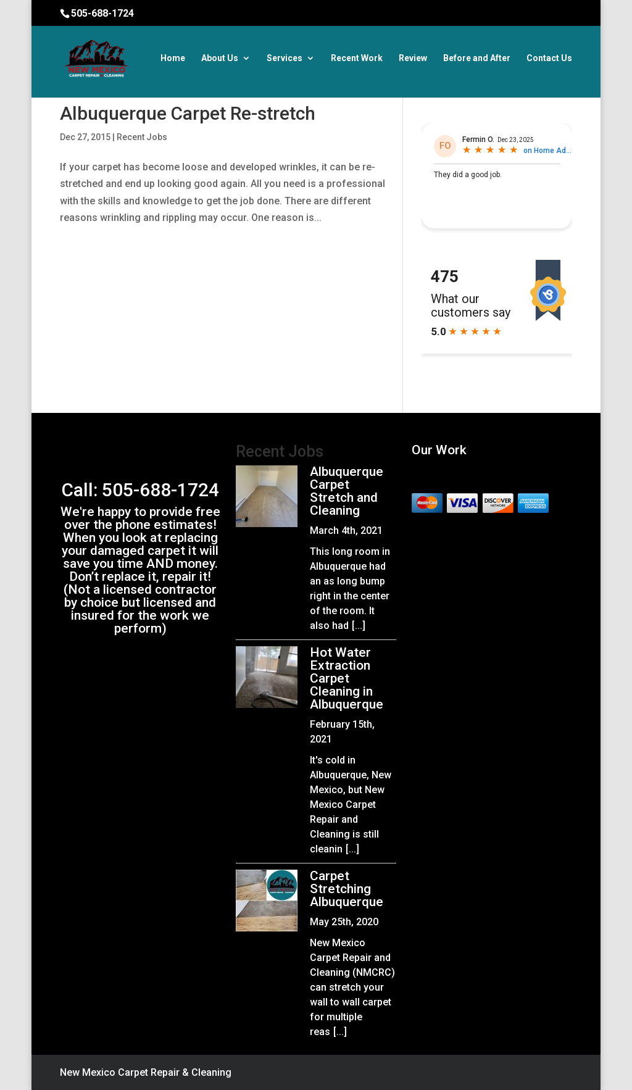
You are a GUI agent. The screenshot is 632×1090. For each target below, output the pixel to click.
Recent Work (357, 58)
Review (413, 58)
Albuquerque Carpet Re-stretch (187, 113)
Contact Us (549, 58)
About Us (219, 58)
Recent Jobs (142, 137)
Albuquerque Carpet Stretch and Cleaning (346, 491)
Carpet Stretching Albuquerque (346, 888)
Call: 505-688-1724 (140, 490)
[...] (358, 625)
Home (172, 58)
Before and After (476, 58)
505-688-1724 (102, 13)
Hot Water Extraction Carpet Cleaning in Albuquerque (346, 678)
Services (284, 58)
